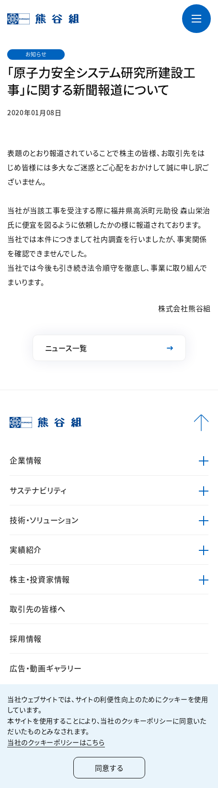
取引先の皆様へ (37, 608)
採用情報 (26, 638)
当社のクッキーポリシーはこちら (56, 742)
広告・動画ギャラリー (46, 668)
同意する (109, 768)
